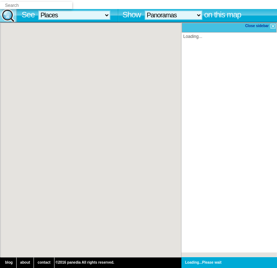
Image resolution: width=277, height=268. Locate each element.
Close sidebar (260, 26)
